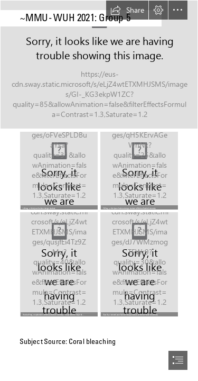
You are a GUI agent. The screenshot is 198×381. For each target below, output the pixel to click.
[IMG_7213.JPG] (139, 170)
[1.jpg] (139, 264)
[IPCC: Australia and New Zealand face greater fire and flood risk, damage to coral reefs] (99, 64)
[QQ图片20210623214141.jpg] (59, 264)
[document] (99, 190)
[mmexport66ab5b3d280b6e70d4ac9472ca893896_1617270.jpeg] (59, 170)
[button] (127, 10)
